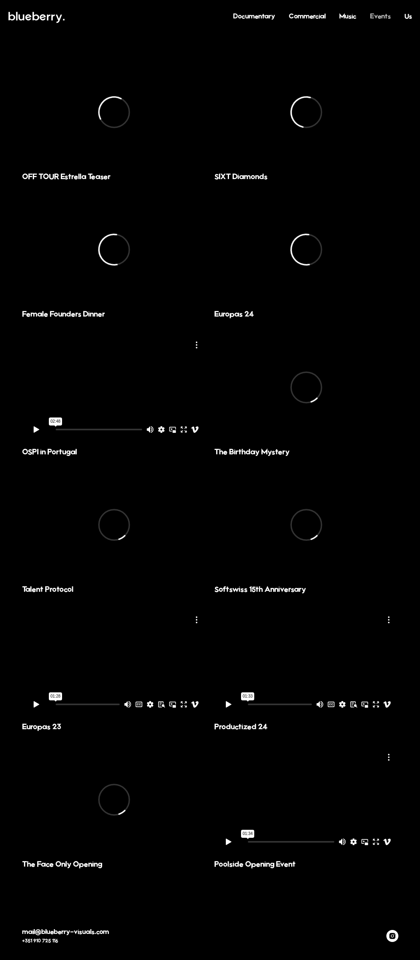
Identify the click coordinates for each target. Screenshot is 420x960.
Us (408, 16)
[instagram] (392, 936)
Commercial (307, 16)
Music (347, 16)
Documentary (254, 16)
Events (380, 16)
